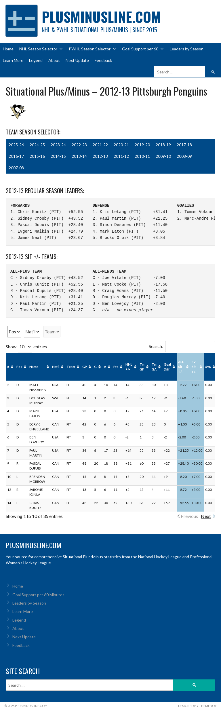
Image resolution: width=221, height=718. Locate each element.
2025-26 (16, 144)
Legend (36, 60)
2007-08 (16, 167)
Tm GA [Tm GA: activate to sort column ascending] (154, 366)
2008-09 (184, 156)
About (54, 60)
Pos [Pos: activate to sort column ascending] (19, 367)
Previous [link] (189, 516)
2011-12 (121, 156)
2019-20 (142, 144)
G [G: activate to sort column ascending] (95, 367)
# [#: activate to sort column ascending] (8, 367)
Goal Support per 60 (143, 49)
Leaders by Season (186, 48)
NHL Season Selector (41, 49)
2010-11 (142, 156)
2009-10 (163, 156)
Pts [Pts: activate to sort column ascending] (115, 367)
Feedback (103, 60)
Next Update (77, 60)
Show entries (26, 346)
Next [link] (206, 516)
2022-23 (79, 144)
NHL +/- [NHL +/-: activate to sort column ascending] (128, 366)
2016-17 (16, 156)
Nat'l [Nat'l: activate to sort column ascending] (55, 367)
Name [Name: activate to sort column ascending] (33, 367)
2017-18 (184, 144)
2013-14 (79, 156)
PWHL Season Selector (92, 49)
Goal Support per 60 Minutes (38, 594)
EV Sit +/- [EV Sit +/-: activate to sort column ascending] (194, 367)
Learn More (13, 60)
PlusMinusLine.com (101, 16)
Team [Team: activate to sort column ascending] (70, 367)
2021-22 (100, 144)
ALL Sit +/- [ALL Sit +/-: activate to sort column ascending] (181, 367)
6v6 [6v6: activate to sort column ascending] (208, 367)
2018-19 (163, 144)
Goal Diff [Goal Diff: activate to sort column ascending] (167, 366)
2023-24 (58, 144)
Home (8, 48)
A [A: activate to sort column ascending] (105, 367)
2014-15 (58, 156)
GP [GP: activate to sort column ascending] (84, 367)
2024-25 (37, 144)
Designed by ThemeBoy (197, 706)
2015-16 (37, 156)
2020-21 (121, 144)
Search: (182, 346)
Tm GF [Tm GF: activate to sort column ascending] (142, 366)
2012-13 (100, 156)
